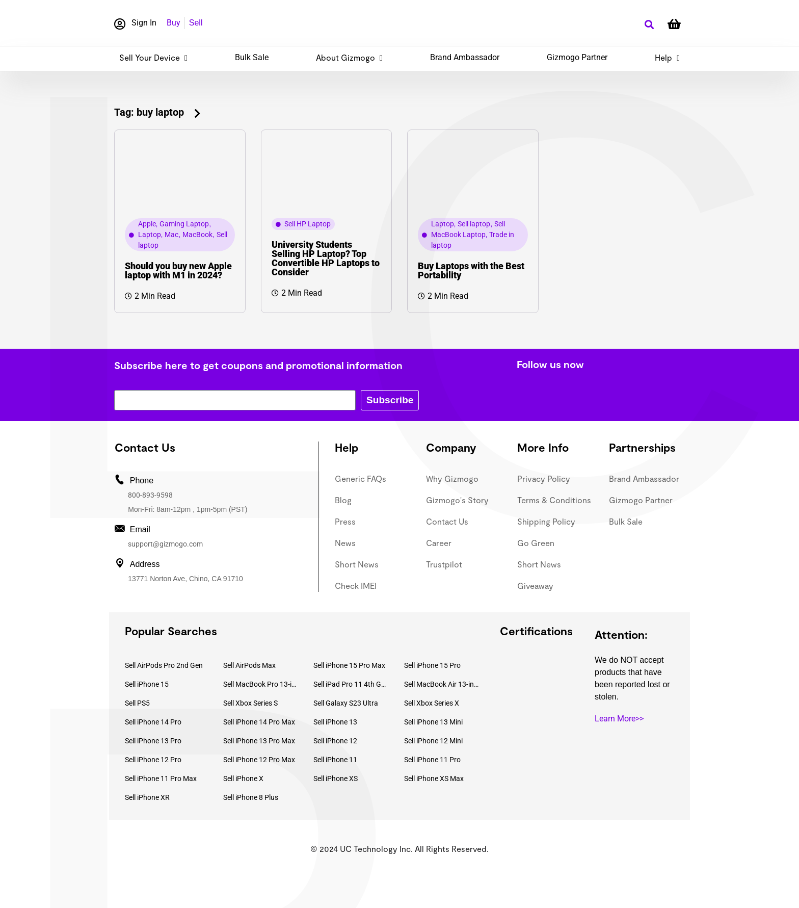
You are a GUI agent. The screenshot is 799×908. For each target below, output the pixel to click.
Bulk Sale (252, 57)
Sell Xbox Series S (250, 703)
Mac (171, 234)
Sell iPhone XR (147, 797)
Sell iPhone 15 (147, 684)
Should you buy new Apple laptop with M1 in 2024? (178, 270)
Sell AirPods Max (249, 665)
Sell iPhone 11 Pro (432, 760)
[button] (649, 24)
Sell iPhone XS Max (434, 778)
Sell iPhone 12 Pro (153, 760)
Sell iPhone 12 (335, 741)
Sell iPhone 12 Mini (433, 741)
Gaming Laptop (184, 224)
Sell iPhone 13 (335, 722)
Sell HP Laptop (307, 224)
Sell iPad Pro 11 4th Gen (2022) (351, 684)
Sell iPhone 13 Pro (153, 741)
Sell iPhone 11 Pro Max (161, 778)
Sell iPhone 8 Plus (250, 797)
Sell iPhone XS (335, 778)
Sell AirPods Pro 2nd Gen (164, 665)
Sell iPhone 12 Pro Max (259, 760)
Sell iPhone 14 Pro (153, 722)
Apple (147, 224)
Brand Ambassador (464, 57)
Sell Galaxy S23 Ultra (345, 703)
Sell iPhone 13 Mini (433, 722)
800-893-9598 (150, 495)
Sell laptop (474, 224)
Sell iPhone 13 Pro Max (259, 741)
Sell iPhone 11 (335, 760)
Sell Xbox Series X (431, 703)
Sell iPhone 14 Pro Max (259, 722)
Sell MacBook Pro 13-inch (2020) (261, 684)
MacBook (197, 234)
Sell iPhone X (243, 778)
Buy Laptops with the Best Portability (471, 270)
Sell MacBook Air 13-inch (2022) (442, 684)
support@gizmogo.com (165, 544)
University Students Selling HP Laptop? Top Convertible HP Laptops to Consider (326, 258)
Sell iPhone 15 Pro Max (349, 665)
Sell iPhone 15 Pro (432, 665)
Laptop (149, 234)
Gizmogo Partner (577, 57)
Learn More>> (619, 718)
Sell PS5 (137, 703)
